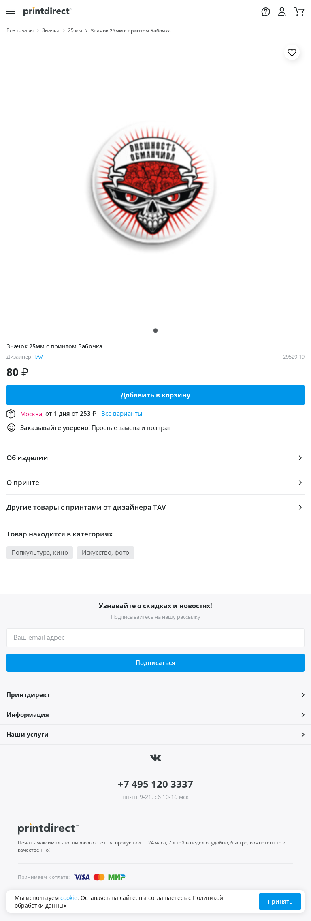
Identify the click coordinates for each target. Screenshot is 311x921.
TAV (38, 356)
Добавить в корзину (155, 395)
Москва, (32, 414)
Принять (280, 901)
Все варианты (122, 413)
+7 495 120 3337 (155, 784)
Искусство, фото (105, 552)
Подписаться (155, 662)
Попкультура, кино (39, 552)
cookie (68, 898)
